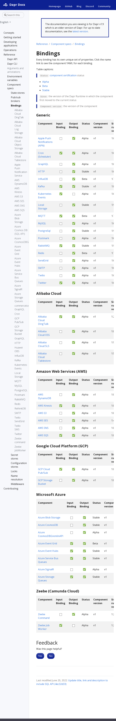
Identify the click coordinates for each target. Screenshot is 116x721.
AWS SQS (43, 435)
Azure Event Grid (47, 543)
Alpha (45, 81)
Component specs (61, 44)
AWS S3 (42, 413)
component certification (63, 75)
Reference (42, 44)
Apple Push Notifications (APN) (45, 142)
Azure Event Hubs (48, 551)
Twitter (42, 282)
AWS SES (43, 420)
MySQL (42, 223)
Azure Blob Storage (49, 517)
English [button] (4, 22)
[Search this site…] (13, 15)
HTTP (41, 171)
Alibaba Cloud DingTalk (43, 320)
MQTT (41, 216)
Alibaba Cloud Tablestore (44, 357)
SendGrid (43, 260)
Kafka (41, 186)
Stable (45, 90)
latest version (80, 31)
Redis (41, 253)
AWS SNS (43, 428)
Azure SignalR (46, 569)
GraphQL (43, 164)
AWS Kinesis (45, 405)
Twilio (41, 275)
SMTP (41, 268)
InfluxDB (43, 179)
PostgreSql (44, 230)
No (51, 656)
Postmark (43, 238)
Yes (40, 656)
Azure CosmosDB (48, 525)
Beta (45, 86)
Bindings (80, 44)
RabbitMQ (44, 245)
